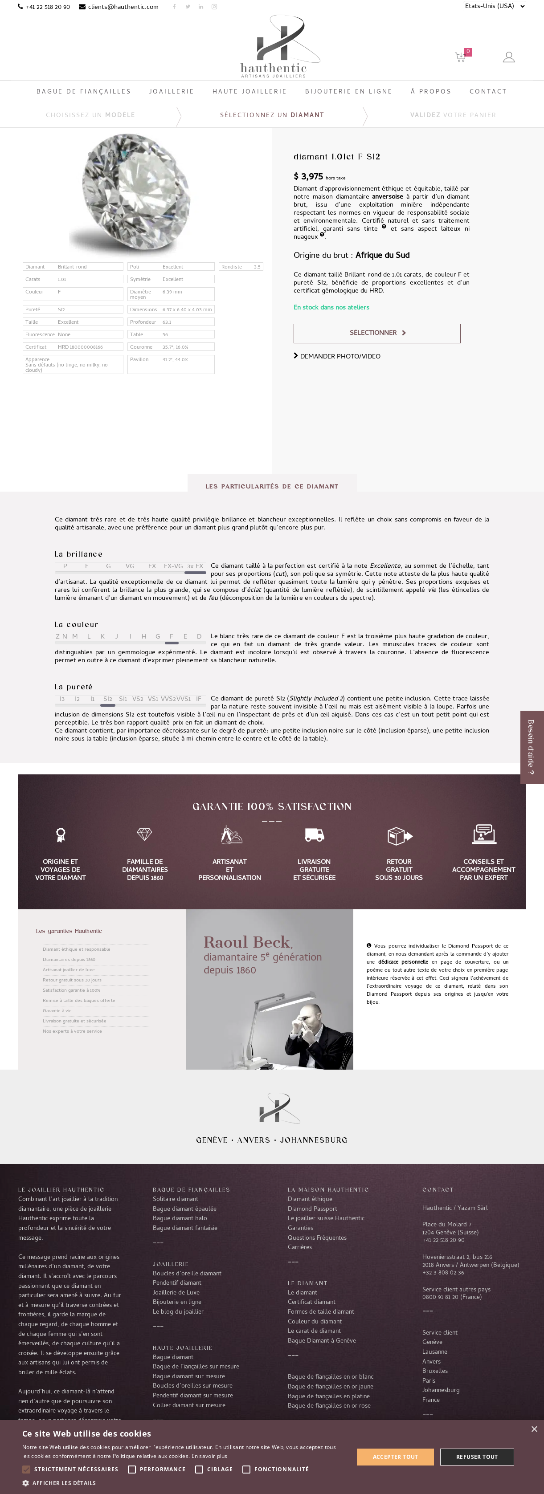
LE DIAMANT (308, 1282)
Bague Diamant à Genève (322, 1341)
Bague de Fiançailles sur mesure (196, 1367)
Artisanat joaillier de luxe (69, 970)
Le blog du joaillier (178, 1312)
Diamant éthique (310, 1200)
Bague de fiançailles (191, 1189)
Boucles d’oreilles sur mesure (193, 1386)
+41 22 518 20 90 (48, 7)
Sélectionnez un (272, 116)
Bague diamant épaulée (185, 1209)
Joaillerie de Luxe (176, 1293)
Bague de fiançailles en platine (329, 1397)
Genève (212, 1140)
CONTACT (438, 1189)
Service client (440, 1333)
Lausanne (434, 1352)
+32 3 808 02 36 (443, 1273)
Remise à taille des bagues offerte (79, 1001)
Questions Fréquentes (317, 1238)
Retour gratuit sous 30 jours (72, 981)
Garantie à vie (57, 1011)
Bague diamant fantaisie (185, 1228)
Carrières (300, 1248)
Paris (428, 1381)
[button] (183, 1482)
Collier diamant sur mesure (189, 1406)
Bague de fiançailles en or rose (329, 1406)
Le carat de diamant (314, 1331)
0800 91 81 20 (440, 1298)
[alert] (272, 1457)
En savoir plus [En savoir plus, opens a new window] (210, 1456)
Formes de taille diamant (321, 1312)
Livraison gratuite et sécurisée (74, 1022)
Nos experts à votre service (72, 1032)
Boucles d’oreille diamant (187, 1274)
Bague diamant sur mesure (189, 1377)
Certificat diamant (311, 1302)
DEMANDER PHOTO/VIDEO (337, 357)
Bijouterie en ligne (177, 1302)
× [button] (534, 1429)
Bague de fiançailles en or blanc (330, 1377)
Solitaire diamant (175, 1200)
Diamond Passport (312, 1209)
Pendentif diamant (177, 1283)
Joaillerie (171, 1263)
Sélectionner (373, 333)
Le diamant (302, 1293)
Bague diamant (173, 1358)
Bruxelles (435, 1371)
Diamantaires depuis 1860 (69, 960)
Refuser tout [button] (477, 1457)
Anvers (254, 1140)
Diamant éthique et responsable (76, 950)
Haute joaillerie (183, 1347)
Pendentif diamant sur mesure (193, 1396)
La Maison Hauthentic (328, 1189)
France (431, 1400)
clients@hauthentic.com (123, 7)
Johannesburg (314, 1140)
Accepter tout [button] (395, 1457)
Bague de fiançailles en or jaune (330, 1387)
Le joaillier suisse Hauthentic (326, 1219)
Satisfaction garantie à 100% (71, 991)
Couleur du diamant (315, 1322)
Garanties (300, 1228)
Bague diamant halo (180, 1219)
